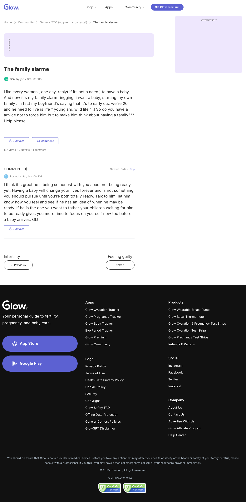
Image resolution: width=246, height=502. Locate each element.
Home (8, 22)
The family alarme (105, 22)
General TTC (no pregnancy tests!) (63, 22)
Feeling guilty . (121, 256)
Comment (45, 140)
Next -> (120, 265)
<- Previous (18, 265)
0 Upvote (16, 140)
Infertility (12, 256)
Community (26, 22)
